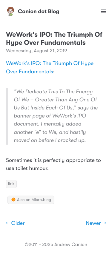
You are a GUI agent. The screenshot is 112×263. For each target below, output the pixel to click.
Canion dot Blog (32, 11)
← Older (15, 223)
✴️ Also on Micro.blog (31, 199)
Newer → (96, 223)
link (11, 183)
